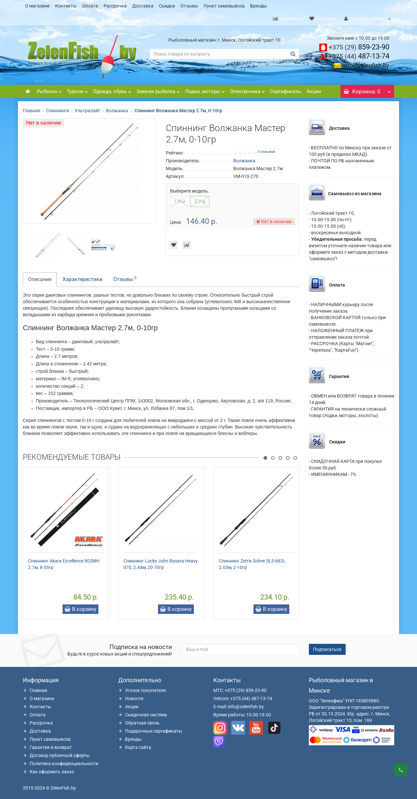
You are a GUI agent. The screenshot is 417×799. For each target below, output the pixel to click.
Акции (314, 89)
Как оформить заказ (48, 769)
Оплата (90, 5)
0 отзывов (266, 150)
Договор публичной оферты (56, 753)
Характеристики (82, 277)
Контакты (66, 5)
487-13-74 (359, 54)
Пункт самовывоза (224, 5)
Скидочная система (142, 712)
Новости (130, 696)
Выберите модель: (189, 189)
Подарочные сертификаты (150, 729)
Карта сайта (134, 745)
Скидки (167, 5)
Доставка (142, 5)
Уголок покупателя (142, 688)
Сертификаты (285, 89)
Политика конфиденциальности (60, 761)
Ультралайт (87, 108)
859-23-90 (359, 45)
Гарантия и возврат (47, 745)
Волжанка (117, 108)
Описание (39, 277)
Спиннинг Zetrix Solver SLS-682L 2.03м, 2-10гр (252, 562)
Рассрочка (115, 5)
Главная (31, 108)
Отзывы (189, 5)
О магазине (37, 5)
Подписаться (327, 647)
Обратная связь (139, 721)
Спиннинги (57, 108)
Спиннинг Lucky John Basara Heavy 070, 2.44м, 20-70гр (160, 562)
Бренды (258, 5)
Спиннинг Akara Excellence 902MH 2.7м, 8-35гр (63, 562)
